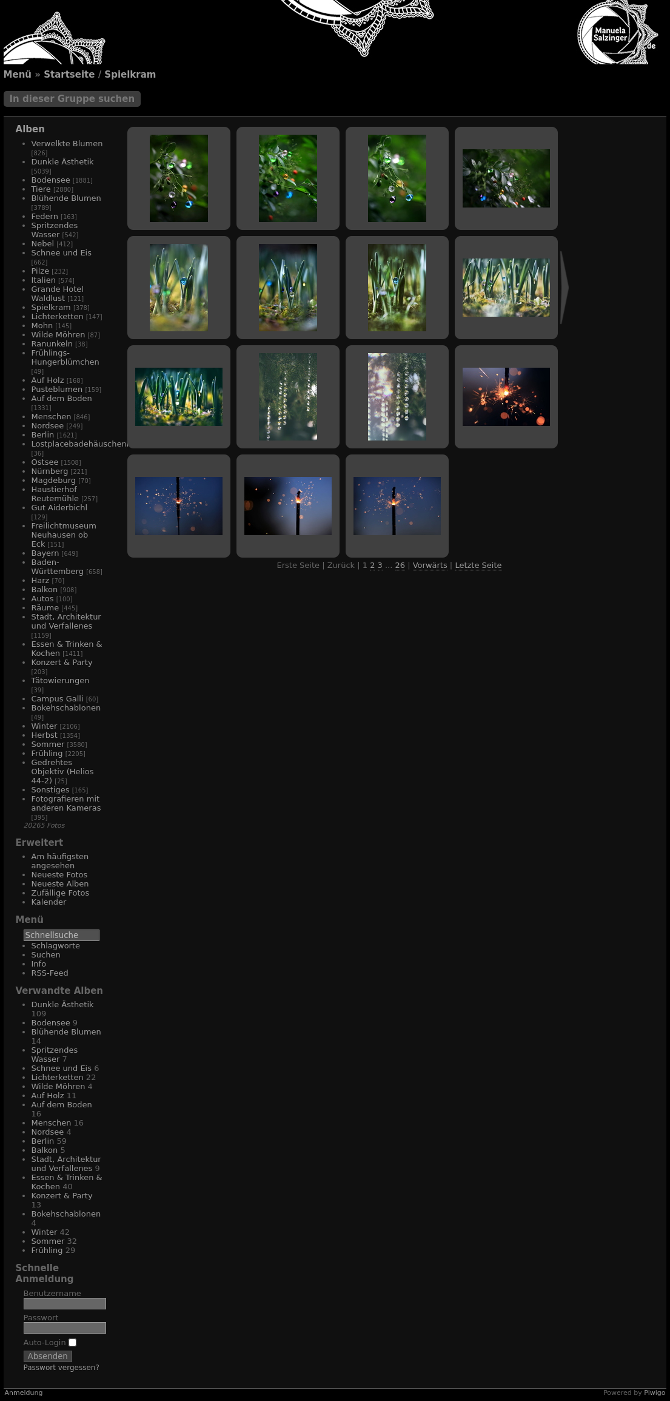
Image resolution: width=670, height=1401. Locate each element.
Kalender (49, 901)
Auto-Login (50, 1342)
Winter (45, 726)
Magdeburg (54, 480)
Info (39, 963)
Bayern (45, 553)
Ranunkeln (52, 343)
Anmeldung (24, 1393)
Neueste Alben (60, 883)
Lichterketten (58, 316)
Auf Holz (48, 380)
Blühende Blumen (66, 198)
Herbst (45, 735)
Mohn (42, 325)
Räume (45, 607)
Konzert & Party (62, 662)
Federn (45, 216)
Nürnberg (50, 471)
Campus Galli (58, 698)
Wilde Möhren (58, 334)
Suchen (46, 954)
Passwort (41, 1317)
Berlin (43, 434)
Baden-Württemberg (58, 567)
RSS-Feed (50, 972)
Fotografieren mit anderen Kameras (66, 803)
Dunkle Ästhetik (63, 161)
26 (400, 565)
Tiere (41, 189)
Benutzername (52, 1293)
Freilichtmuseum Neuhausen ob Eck (64, 535)
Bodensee (51, 179)
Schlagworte (56, 945)
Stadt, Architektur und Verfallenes (66, 621)
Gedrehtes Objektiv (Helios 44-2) (63, 771)
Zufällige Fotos (61, 892)
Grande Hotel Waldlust (58, 294)
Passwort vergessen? (61, 1367)
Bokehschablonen (66, 707)
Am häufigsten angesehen (60, 861)
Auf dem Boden (62, 398)
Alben (30, 129)
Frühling (47, 753)
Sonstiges (51, 789)
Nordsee (48, 425)
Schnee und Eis (62, 252)
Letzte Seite (478, 565)
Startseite (69, 74)
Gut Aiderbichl (60, 507)
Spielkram (130, 74)
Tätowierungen (61, 680)
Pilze (41, 270)
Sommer (48, 744)
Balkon (45, 589)
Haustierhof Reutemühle (55, 494)
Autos (43, 598)
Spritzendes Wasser (55, 230)
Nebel (43, 243)
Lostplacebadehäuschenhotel (89, 443)
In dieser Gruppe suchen (72, 98)
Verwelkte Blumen (67, 143)
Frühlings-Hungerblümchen (65, 357)
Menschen (52, 416)
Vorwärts (430, 565)
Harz (41, 580)
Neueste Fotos (60, 874)
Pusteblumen (57, 389)
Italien (44, 280)
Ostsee (45, 462)
